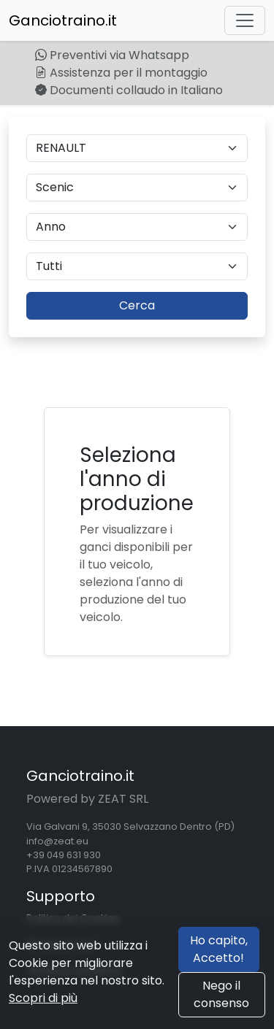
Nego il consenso (221, 994)
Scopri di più (43, 998)
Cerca (137, 305)
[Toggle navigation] (244, 20)
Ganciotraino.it (63, 20)
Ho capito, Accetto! (219, 949)
